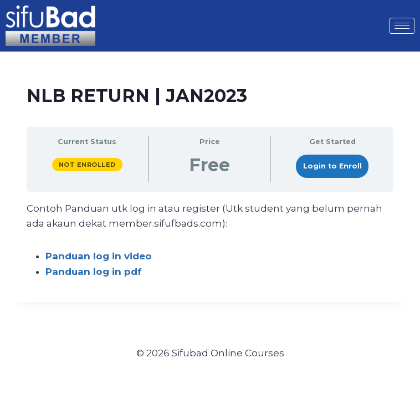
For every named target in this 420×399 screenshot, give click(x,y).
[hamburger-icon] (402, 26)
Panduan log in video (98, 256)
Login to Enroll (332, 166)
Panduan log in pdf (93, 271)
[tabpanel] (210, 240)
